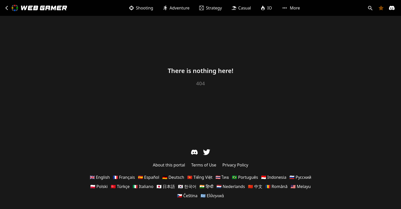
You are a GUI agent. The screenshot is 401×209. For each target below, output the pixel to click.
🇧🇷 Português (245, 177)
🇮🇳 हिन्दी (206, 186)
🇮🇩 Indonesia (273, 177)
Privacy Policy (235, 165)
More (291, 8)
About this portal (169, 165)
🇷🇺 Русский (300, 177)
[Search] (370, 8)
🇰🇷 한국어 (187, 186)
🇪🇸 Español (148, 177)
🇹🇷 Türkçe (120, 186)
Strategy (210, 8)
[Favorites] (381, 8)
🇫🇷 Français (124, 177)
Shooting (141, 8)
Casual (241, 8)
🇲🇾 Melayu (301, 186)
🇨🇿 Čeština (187, 195)
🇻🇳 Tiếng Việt (200, 177)
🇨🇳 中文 (255, 186)
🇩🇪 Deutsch (173, 177)
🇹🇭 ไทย (222, 177)
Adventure (176, 8)
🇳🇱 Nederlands (230, 186)
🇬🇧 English (100, 177)
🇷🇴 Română (276, 186)
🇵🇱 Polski (99, 186)
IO (266, 8)
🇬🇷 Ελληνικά (212, 195)
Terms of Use (203, 165)
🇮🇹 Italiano (143, 186)
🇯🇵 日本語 (166, 186)
